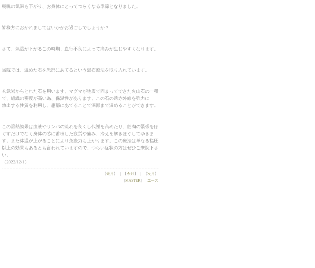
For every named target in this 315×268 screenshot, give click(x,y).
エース (152, 180)
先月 (110, 174)
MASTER (133, 180)
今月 (130, 174)
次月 (151, 174)
